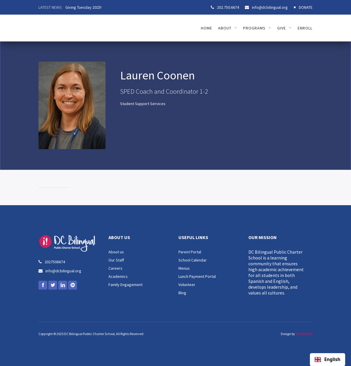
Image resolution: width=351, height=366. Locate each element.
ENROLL (305, 28)
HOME (206, 28)
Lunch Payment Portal (197, 276)
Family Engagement (125, 284)
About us (116, 252)
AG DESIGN (304, 334)
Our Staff (116, 260)
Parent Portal (189, 252)
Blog (182, 292)
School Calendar (192, 260)
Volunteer (186, 284)
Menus (184, 268)
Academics (118, 276)
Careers (115, 268)
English (327, 359)
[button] (227, 28)
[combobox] (327, 359)
